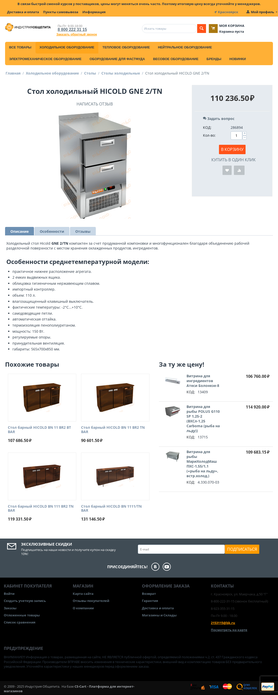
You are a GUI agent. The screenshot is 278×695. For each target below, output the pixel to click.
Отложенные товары (22, 615)
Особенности (52, 231)
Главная (13, 73)
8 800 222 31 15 (72, 29)
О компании (83, 608)
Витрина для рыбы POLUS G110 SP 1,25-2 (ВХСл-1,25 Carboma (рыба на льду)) (203, 418)
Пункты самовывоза (60, 12)
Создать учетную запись (25, 600)
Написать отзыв (95, 104)
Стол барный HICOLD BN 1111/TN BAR (111, 508)
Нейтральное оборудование (185, 47)
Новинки (237, 59)
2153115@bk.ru (223, 622)
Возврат (149, 593)
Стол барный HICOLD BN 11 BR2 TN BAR (113, 429)
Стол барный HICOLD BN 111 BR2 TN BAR (40, 508)
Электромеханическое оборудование (45, 59)
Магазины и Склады (159, 615)
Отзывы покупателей (91, 600)
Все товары (20, 47)
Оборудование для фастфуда (117, 59)
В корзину (232, 149)
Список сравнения (19, 622)
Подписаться (242, 549)
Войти (9, 593)
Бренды (214, 59)
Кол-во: (209, 135)
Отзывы (82, 231)
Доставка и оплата (23, 12)
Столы (90, 73)
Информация (94, 12)
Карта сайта (83, 593)
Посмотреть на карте (229, 630)
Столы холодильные (120, 73)
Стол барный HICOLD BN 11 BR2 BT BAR (39, 429)
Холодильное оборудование (67, 47)
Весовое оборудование (175, 59)
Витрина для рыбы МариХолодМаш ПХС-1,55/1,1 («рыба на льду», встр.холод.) (202, 463)
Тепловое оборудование (126, 47)
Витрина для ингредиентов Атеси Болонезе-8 (203, 380)
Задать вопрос (218, 118)
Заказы (10, 608)
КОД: (207, 127)
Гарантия (150, 600)
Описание (19, 231)
